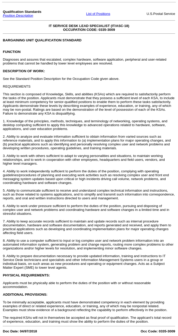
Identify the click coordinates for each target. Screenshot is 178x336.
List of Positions (98, 14)
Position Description (18, 15)
